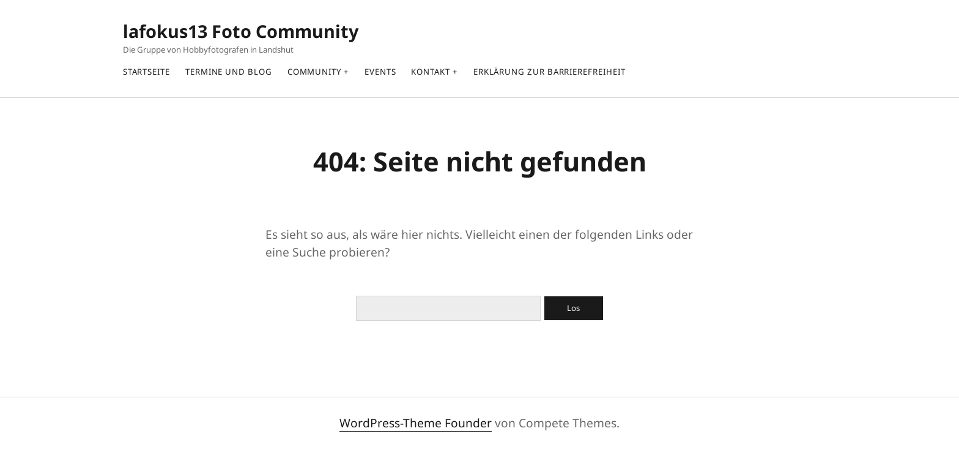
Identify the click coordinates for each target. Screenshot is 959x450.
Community (314, 71)
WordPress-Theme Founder (415, 422)
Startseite (146, 71)
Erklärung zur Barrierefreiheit (549, 71)
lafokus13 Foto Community (240, 31)
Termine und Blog (228, 71)
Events (380, 71)
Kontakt (430, 71)
